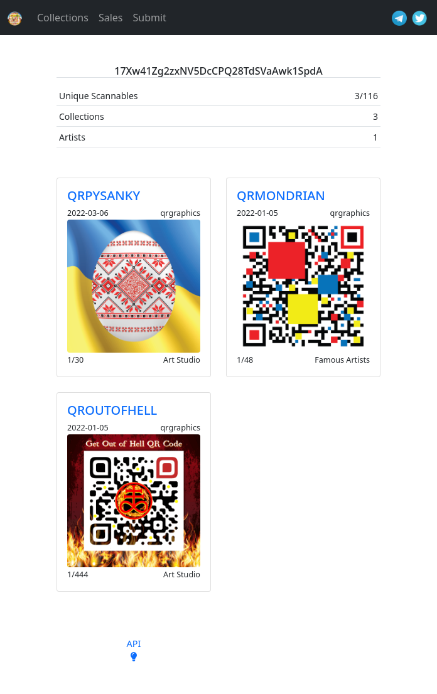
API (134, 643)
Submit (149, 17)
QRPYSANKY (103, 195)
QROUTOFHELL (112, 410)
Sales (111, 17)
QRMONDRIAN (281, 195)
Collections (63, 17)
